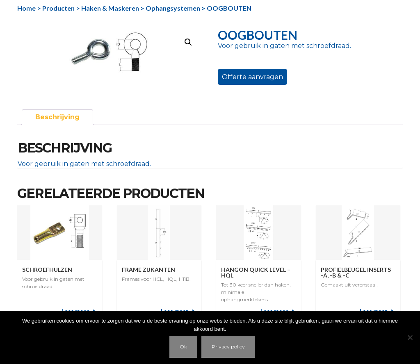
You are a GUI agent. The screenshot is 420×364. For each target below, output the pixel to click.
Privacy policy (228, 347)
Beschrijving (57, 117)
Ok (183, 347)
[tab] (57, 117)
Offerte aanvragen (252, 77)
